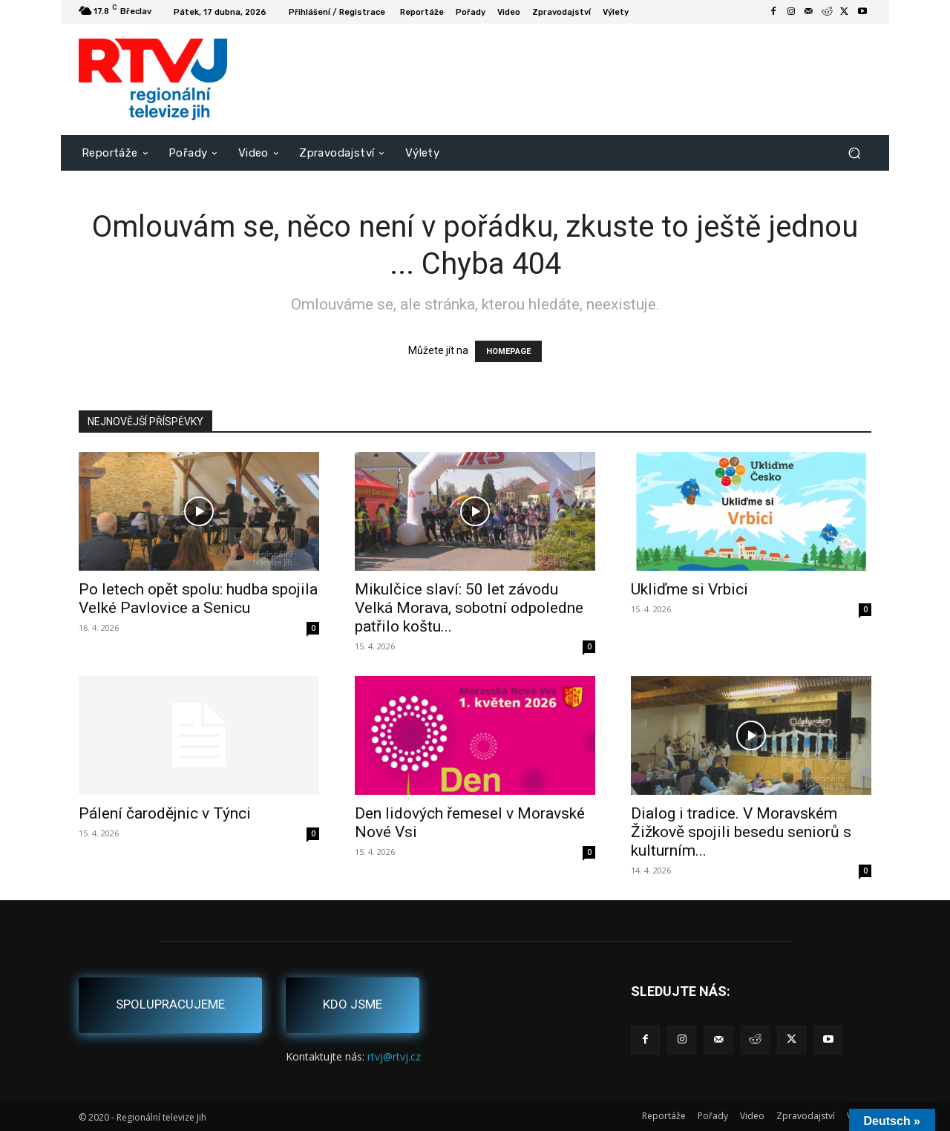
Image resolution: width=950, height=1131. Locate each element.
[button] (853, 152)
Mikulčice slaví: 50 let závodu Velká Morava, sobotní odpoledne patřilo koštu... (469, 607)
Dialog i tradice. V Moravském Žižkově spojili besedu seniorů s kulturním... (741, 831)
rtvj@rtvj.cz (394, 1056)
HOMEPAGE (508, 351)
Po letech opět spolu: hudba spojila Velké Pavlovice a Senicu (198, 598)
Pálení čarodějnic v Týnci (165, 813)
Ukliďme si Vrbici (689, 589)
